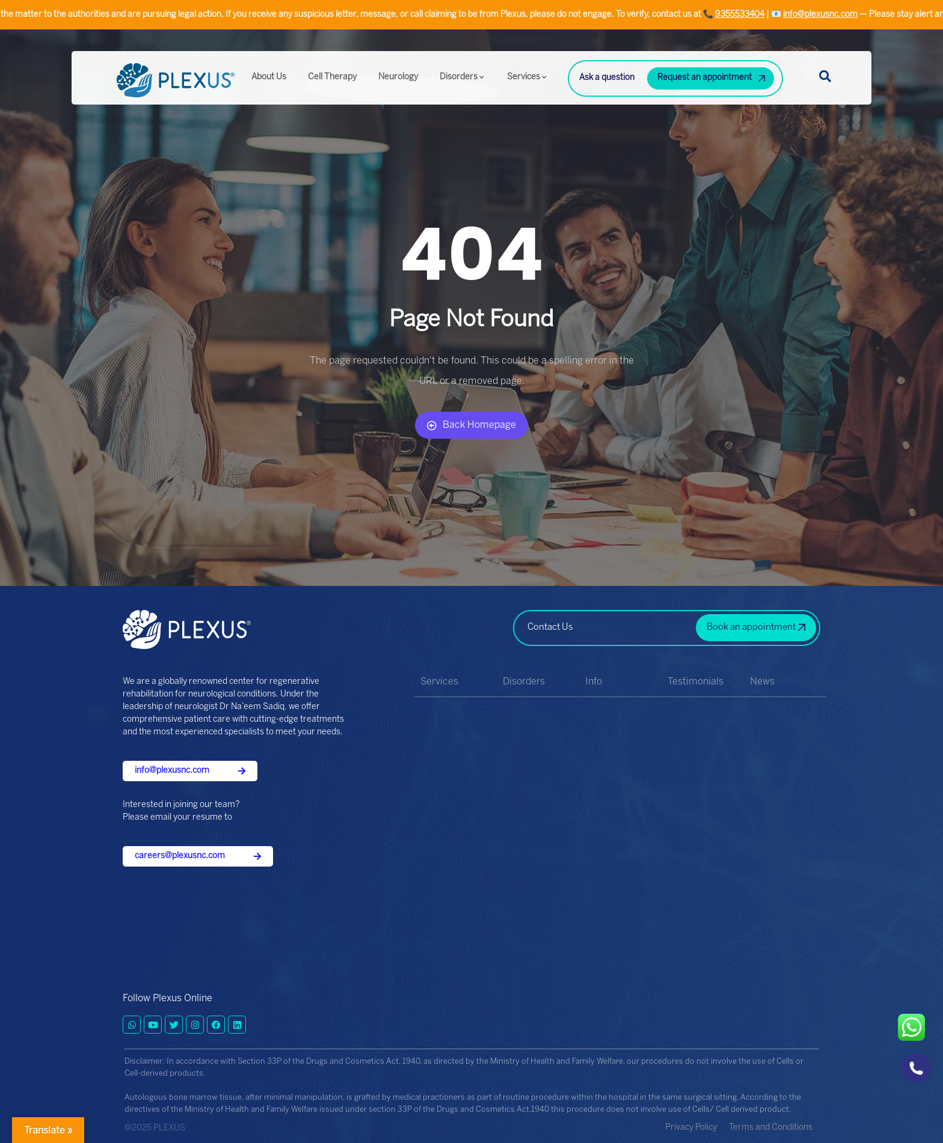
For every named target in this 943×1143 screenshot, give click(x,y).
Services (527, 77)
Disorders (462, 77)
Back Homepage (471, 425)
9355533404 (747, 15)
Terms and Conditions (770, 1128)
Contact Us (550, 627)
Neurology (398, 77)
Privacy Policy (691, 1128)
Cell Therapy (332, 77)
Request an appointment (704, 78)
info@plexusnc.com (828, 15)
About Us (268, 77)
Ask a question (606, 78)
